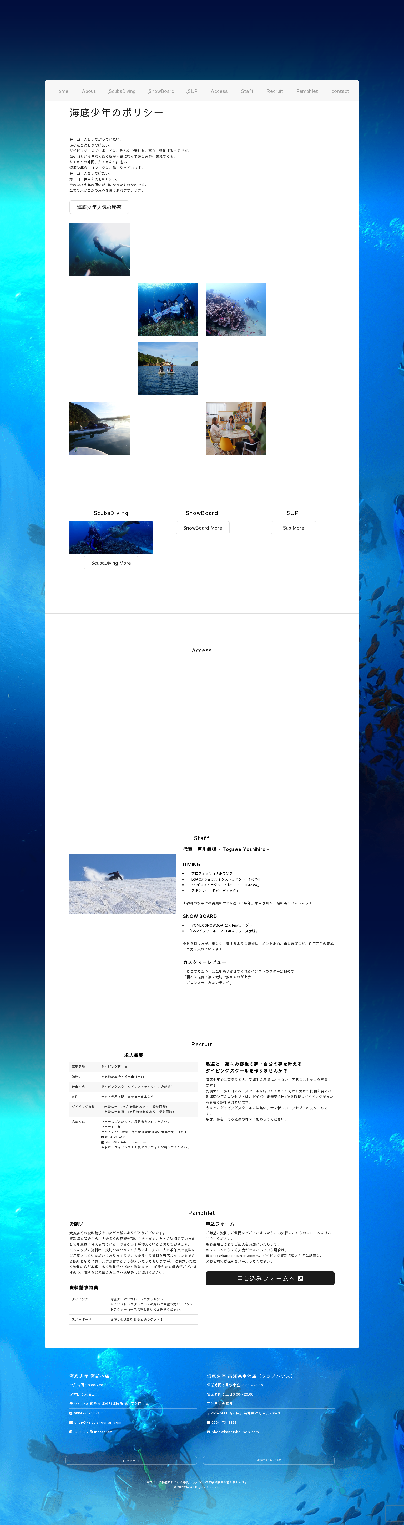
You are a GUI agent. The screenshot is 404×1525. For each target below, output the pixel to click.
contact (340, 90)
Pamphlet (307, 90)
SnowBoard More (202, 527)
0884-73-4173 (113, 1137)
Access (219, 90)
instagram (101, 1431)
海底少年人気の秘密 (99, 207)
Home (61, 90)
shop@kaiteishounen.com (124, 1142)
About (89, 90)
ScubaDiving (122, 90)
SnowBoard (161, 90)
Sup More (293, 527)
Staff (247, 90)
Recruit (275, 90)
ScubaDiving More (111, 562)
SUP (193, 90)
